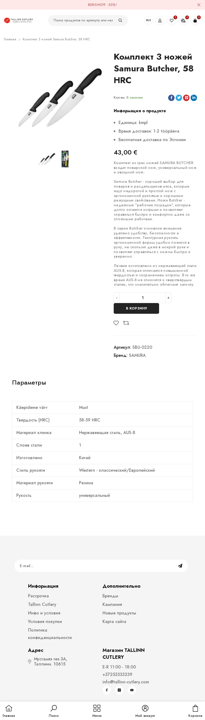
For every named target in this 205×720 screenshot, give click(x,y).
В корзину (136, 308)
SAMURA (137, 355)
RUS (148, 20)
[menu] (97, 711)
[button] (54, 711)
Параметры (29, 382)
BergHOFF (97, 4)
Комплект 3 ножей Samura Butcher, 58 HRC (56, 39)
